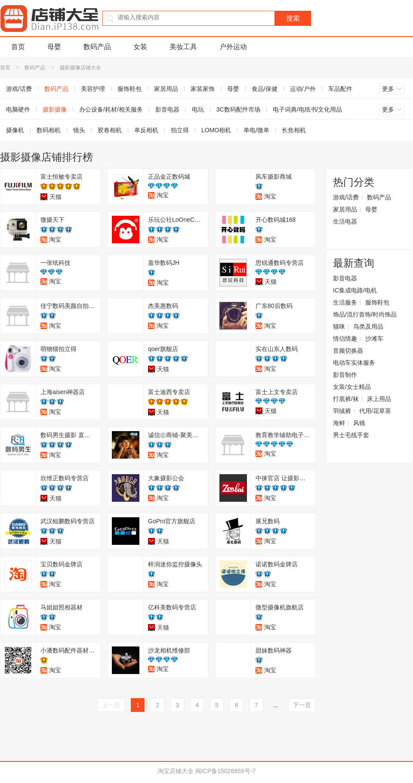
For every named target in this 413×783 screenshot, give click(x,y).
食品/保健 (264, 88)
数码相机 (49, 130)
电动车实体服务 (354, 362)
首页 (18, 46)
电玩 (198, 109)
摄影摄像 (55, 109)
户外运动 (233, 46)
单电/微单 (256, 130)
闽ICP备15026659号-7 (225, 770)
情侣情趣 (345, 338)
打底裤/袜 (346, 398)
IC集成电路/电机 (355, 290)
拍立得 (180, 130)
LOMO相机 (216, 130)
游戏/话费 (346, 197)
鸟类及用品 (368, 326)
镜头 (79, 130)
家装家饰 (203, 88)
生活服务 (345, 302)
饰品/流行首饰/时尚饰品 (365, 314)
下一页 (302, 705)
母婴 (54, 46)
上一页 (111, 705)
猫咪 (339, 326)
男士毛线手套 (351, 435)
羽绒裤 (342, 410)
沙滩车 (374, 338)
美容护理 (93, 88)
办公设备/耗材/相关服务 (111, 109)
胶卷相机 (110, 130)
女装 (140, 46)
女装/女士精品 (352, 386)
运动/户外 (303, 88)
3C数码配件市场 (238, 109)
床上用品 (379, 398)
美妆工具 (183, 46)
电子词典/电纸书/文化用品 (307, 109)
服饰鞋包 (129, 88)
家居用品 (166, 88)
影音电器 (167, 109)
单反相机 (146, 130)
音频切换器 (348, 350)
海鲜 (339, 422)
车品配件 (340, 88)
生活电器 (345, 221)
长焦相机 (294, 130)
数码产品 (97, 46)
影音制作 (345, 374)
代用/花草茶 (375, 410)
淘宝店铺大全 (175, 770)
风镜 (359, 422)
